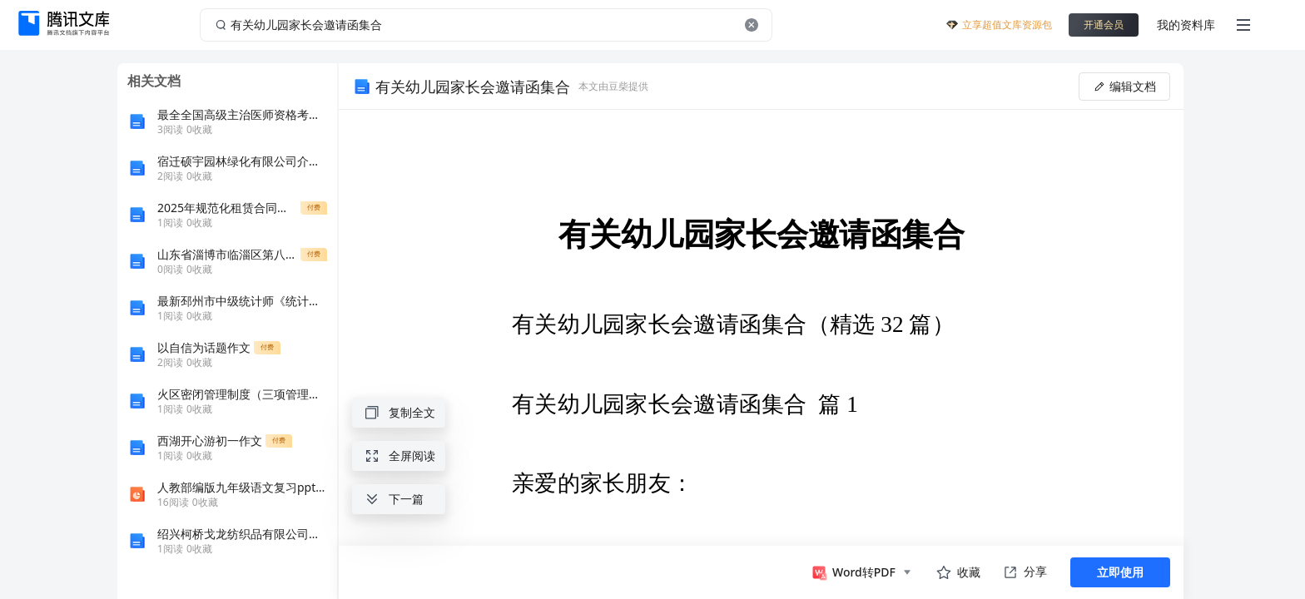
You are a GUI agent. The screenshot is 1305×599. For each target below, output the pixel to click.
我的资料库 (1186, 24)
